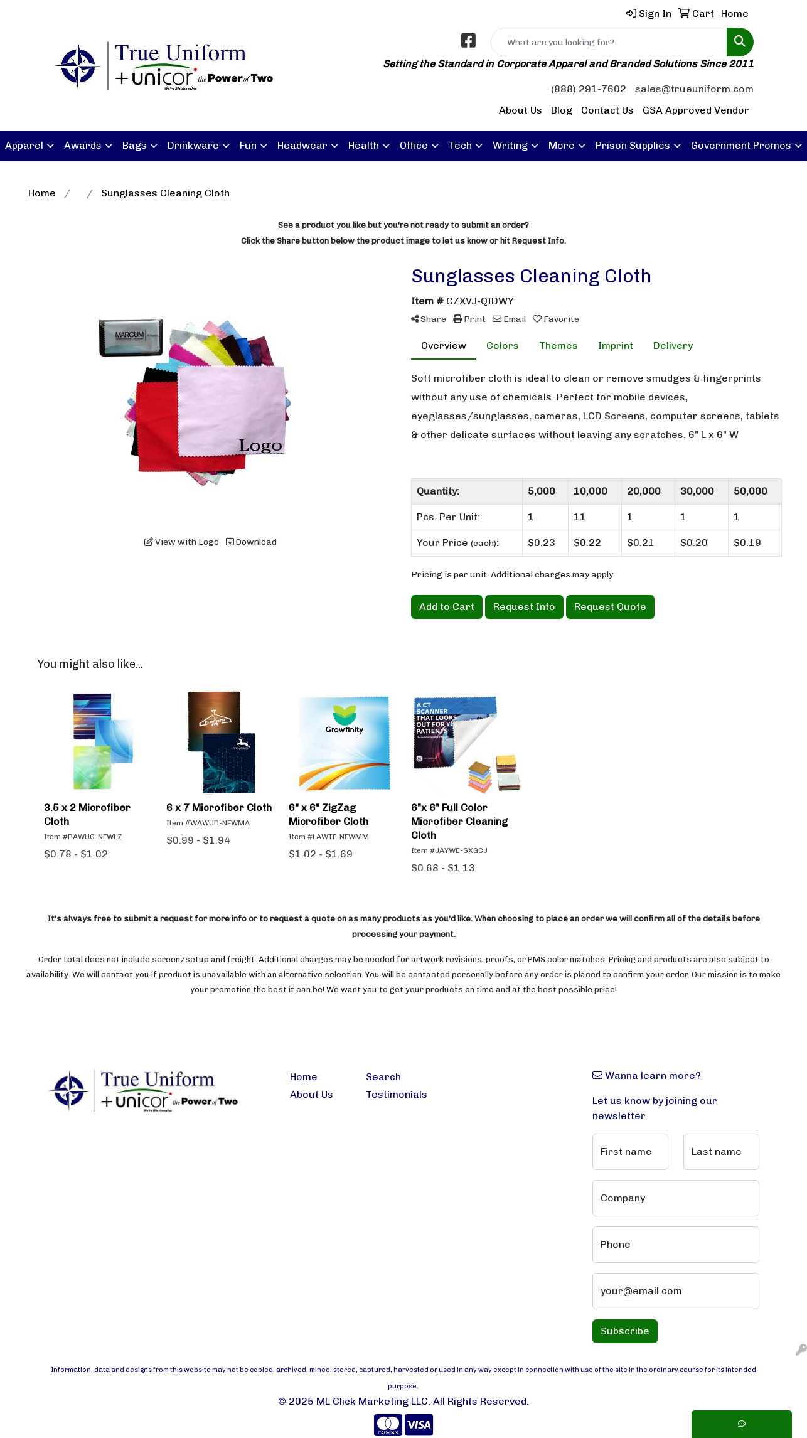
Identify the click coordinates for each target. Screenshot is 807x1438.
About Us (520, 110)
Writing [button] (510, 145)
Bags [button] (134, 145)
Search (383, 1077)
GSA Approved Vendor (696, 110)
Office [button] (414, 145)
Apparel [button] (24, 145)
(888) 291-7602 (588, 89)
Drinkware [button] (193, 145)
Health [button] (363, 145)
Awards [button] (83, 145)
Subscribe (625, 1331)
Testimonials (396, 1094)
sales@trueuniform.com (694, 89)
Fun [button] (248, 145)
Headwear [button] (302, 145)
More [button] (561, 145)
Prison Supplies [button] (633, 145)
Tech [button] (460, 145)
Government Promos (741, 145)
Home (304, 1077)
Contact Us (607, 110)
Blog (561, 110)
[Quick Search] (609, 42)
